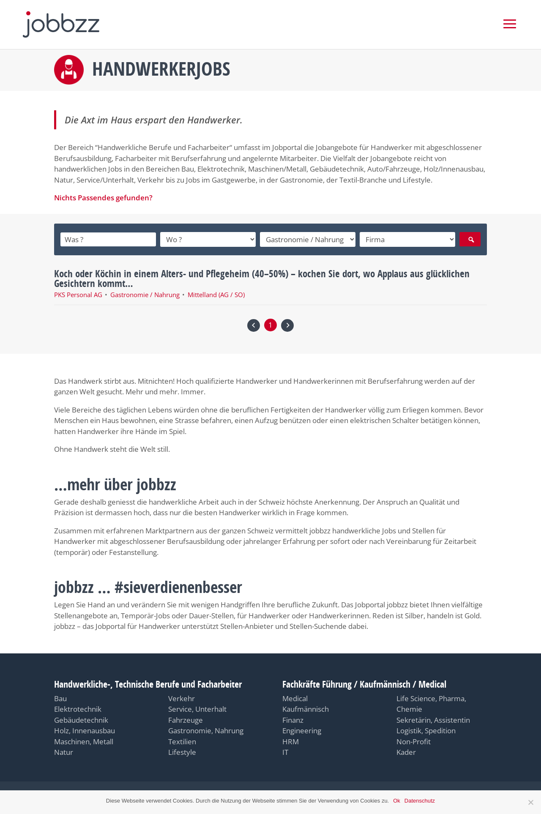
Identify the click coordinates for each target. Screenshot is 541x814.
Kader (406, 750)
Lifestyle (182, 750)
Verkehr (181, 697)
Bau (60, 697)
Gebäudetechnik (81, 718)
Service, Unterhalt (197, 707)
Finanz (292, 718)
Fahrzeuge (185, 718)
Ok (396, 801)
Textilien (182, 740)
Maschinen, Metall (83, 740)
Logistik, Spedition (426, 729)
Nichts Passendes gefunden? (103, 196)
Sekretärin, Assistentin (433, 718)
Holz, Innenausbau (84, 729)
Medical (295, 697)
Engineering (301, 729)
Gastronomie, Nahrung (205, 729)
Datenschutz (419, 801)
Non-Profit (413, 740)
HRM (290, 740)
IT (285, 750)
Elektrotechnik (77, 707)
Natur (63, 750)
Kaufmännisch (305, 707)
